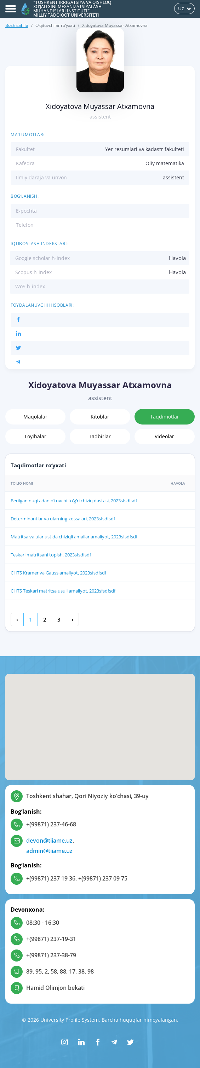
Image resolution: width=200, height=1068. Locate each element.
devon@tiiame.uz (49, 840)
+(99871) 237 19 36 (50, 878)
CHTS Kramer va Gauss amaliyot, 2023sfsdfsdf (58, 573)
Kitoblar (100, 416)
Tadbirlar (100, 436)
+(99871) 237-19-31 (51, 939)
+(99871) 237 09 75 (102, 878)
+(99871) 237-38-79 (51, 955)
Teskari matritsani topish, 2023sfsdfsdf (51, 555)
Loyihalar (35, 436)
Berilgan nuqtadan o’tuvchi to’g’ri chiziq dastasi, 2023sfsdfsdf (74, 500)
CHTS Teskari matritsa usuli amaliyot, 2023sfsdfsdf (63, 591)
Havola (177, 257)
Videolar (164, 436)
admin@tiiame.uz (49, 851)
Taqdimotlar (164, 416)
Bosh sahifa (16, 25)
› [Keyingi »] (72, 619)
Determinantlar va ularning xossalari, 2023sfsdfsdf (63, 518)
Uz (184, 8)
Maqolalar (35, 416)
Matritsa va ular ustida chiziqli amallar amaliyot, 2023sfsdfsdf (74, 536)
